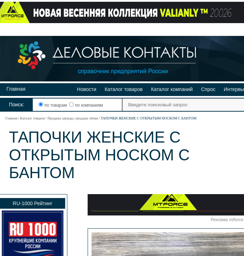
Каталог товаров (124, 89)
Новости (86, 89)
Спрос (208, 89)
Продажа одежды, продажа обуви (72, 118)
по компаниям (86, 105)
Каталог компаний (172, 89)
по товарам (53, 105)
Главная (15, 89)
